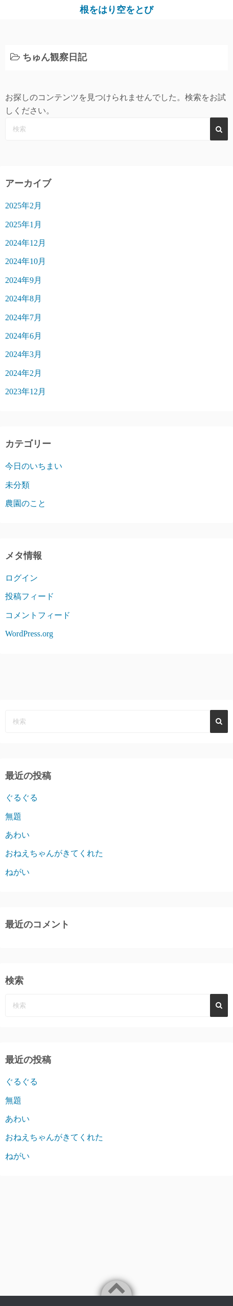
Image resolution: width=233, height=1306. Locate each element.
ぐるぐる (21, 797)
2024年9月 (23, 280)
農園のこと (25, 503)
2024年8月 (23, 298)
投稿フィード (29, 596)
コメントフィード (38, 615)
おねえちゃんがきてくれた (54, 853)
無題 (13, 816)
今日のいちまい (33, 466)
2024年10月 (25, 261)
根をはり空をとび (116, 10)
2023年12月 (25, 391)
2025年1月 (23, 224)
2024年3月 (23, 354)
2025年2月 (23, 205)
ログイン (21, 578)
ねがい (17, 872)
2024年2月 (23, 373)
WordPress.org (29, 633)
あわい (17, 834)
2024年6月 (23, 335)
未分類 (17, 485)
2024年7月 (23, 317)
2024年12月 (25, 243)
